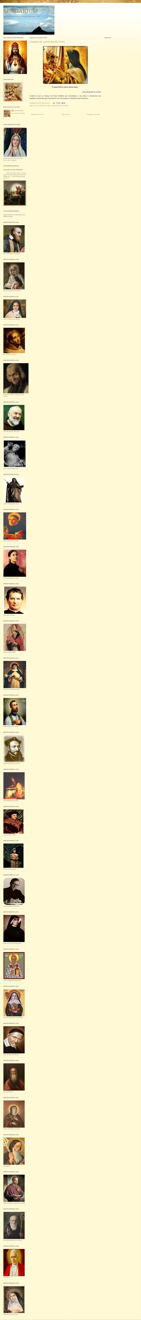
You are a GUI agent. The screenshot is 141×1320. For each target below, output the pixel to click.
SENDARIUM (20, 11)
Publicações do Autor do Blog (60, 105)
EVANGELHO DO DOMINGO (13, 170)
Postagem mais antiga (93, 114)
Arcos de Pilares (18, 110)
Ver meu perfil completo (18, 113)
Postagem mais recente (37, 114)
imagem (49, 105)
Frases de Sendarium (40, 105)
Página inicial (65, 114)
